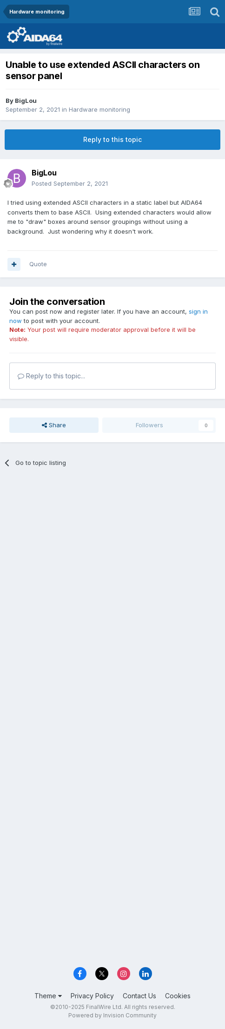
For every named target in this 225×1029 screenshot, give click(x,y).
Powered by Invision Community (112, 1015)
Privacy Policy (92, 996)
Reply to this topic (112, 139)
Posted (70, 183)
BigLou (26, 100)
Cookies (178, 996)
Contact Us (139, 996)
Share (54, 425)
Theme (48, 996)
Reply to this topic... (51, 376)
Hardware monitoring (99, 109)
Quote (38, 264)
